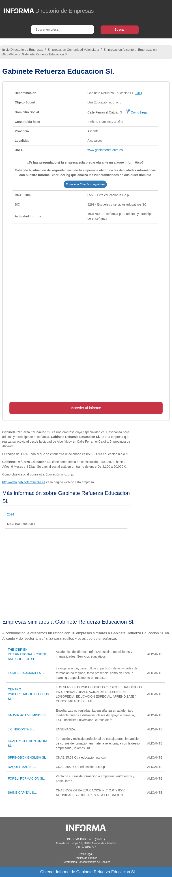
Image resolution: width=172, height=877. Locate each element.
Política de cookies (86, 858)
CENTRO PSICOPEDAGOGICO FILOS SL (28, 694)
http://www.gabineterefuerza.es (23, 482)
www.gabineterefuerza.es (105, 150)
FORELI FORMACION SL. (26, 778)
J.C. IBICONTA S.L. (21, 729)
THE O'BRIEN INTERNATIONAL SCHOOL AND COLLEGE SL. (27, 654)
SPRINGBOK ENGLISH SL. (27, 757)
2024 (10, 514)
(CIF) (138, 93)
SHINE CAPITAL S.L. (22, 792)
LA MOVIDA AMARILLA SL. (27, 673)
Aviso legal (86, 854)
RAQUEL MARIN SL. (22, 767)
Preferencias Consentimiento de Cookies (86, 862)
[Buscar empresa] (62, 29)
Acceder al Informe (86, 408)
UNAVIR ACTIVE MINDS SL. (28, 715)
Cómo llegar (137, 112)
